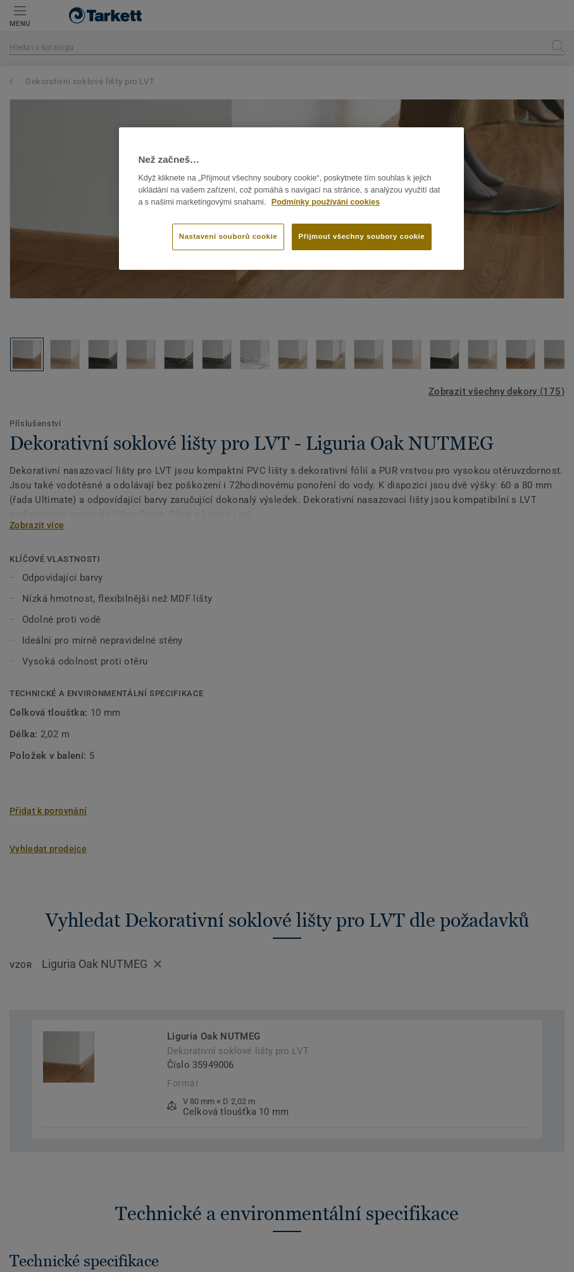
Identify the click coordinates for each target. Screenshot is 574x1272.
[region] (291, 198)
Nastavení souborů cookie (228, 236)
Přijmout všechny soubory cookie (362, 236)
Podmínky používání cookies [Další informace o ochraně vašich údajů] (325, 202)
